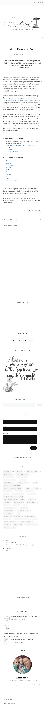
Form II (22, 499)
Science (29, 491)
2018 (6, 551)
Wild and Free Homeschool (12, 485)
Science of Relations (10, 521)
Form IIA (31, 499)
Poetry (35, 519)
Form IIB (6, 502)
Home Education (23, 482)
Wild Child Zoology (10, 527)
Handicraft (7, 519)
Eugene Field (29, 516)
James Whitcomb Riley (21, 519)
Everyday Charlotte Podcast (12, 488)
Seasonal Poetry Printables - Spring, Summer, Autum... (22, 545)
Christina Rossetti (23, 510)
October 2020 (10, 543)
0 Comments (28, 54)
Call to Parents (8, 510)
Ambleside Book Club (10, 507)
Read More (28, 688)
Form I (27, 488)
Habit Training (18, 502)
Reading (34, 482)
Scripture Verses (26, 521)
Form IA (36, 488)
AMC (25, 505)
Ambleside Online (18, 493)
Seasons (6, 524)
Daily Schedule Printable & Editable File (24, 616)
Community (21, 477)
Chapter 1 (22, 480)
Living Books (7, 491)
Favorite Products (9, 499)
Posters (6, 505)
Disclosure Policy (20, 597)
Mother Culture (8, 477)
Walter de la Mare (32, 524)
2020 (6, 541)
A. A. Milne (16, 505)
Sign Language (17, 524)
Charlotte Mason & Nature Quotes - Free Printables (21, 633)
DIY (19, 513)
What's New (31, 493)
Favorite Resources (22, 474)
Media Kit (27, 597)
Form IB (6, 493)
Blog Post (24, 507)
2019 (6, 548)
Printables (7, 471)
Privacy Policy (8, 699)
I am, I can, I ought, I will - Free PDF (22, 639)
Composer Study (8, 513)
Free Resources (8, 482)
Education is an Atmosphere (12, 516)
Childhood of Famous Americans (13, 496)
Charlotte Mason (32, 471)
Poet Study (19, 491)
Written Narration (9, 480)
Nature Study (8, 474)
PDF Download (31, 502)
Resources (19, 471)
